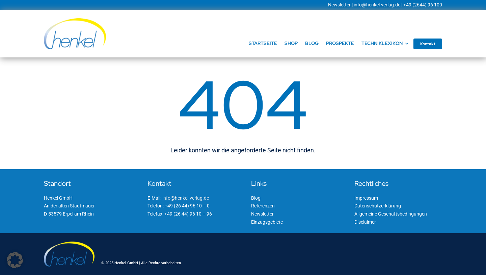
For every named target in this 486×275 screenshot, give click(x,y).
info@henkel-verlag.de (377, 4)
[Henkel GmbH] (75, 20)
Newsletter (339, 4)
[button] (15, 260)
